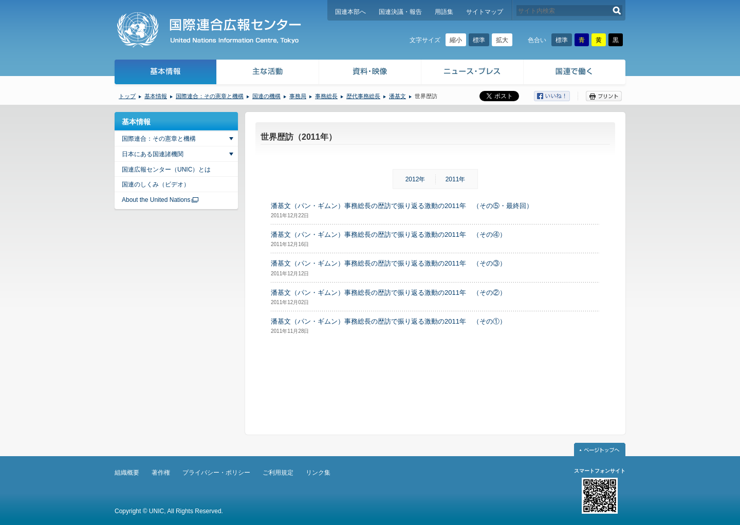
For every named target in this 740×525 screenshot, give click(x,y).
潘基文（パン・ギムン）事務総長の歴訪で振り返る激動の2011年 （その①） (388, 321)
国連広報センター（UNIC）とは (166, 169)
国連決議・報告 (400, 11)
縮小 (456, 40)
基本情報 (165, 73)
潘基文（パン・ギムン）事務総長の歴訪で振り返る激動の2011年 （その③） (388, 263)
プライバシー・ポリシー (216, 472)
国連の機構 (266, 96)
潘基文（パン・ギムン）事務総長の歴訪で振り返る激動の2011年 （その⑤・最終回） (402, 206)
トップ (127, 96)
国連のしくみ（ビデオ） (156, 184)
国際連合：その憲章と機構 (210, 96)
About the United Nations (156, 199)
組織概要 (127, 472)
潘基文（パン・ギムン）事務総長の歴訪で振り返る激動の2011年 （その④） (388, 234)
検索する (617, 10)
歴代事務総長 (363, 96)
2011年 (456, 179)
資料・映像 (370, 73)
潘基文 (397, 96)
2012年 (415, 179)
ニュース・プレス (472, 73)
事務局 (297, 96)
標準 (479, 40)
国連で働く (575, 73)
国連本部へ (350, 11)
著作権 (161, 472)
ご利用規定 (278, 472)
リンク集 (318, 472)
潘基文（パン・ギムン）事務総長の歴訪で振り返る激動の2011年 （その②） (388, 292)
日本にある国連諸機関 (152, 154)
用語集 (444, 11)
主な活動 (268, 73)
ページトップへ (599, 449)
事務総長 (326, 96)
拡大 (502, 40)
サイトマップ (484, 11)
